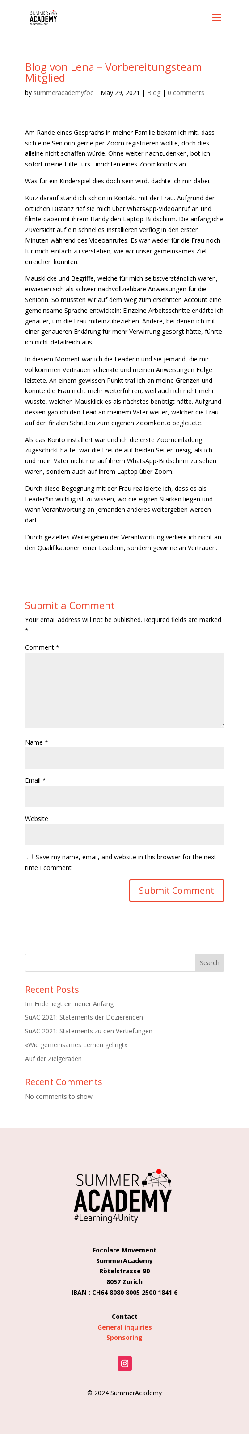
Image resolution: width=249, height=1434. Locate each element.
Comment (42, 647)
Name (36, 742)
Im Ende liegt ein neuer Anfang (69, 1003)
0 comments (186, 92)
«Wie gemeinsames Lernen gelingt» (76, 1044)
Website (36, 818)
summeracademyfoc (63, 92)
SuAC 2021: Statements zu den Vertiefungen (88, 1031)
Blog (153, 92)
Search (209, 962)
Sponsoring (124, 1337)
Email (35, 780)
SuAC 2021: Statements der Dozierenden (84, 1017)
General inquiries (124, 1327)
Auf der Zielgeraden (53, 1058)
